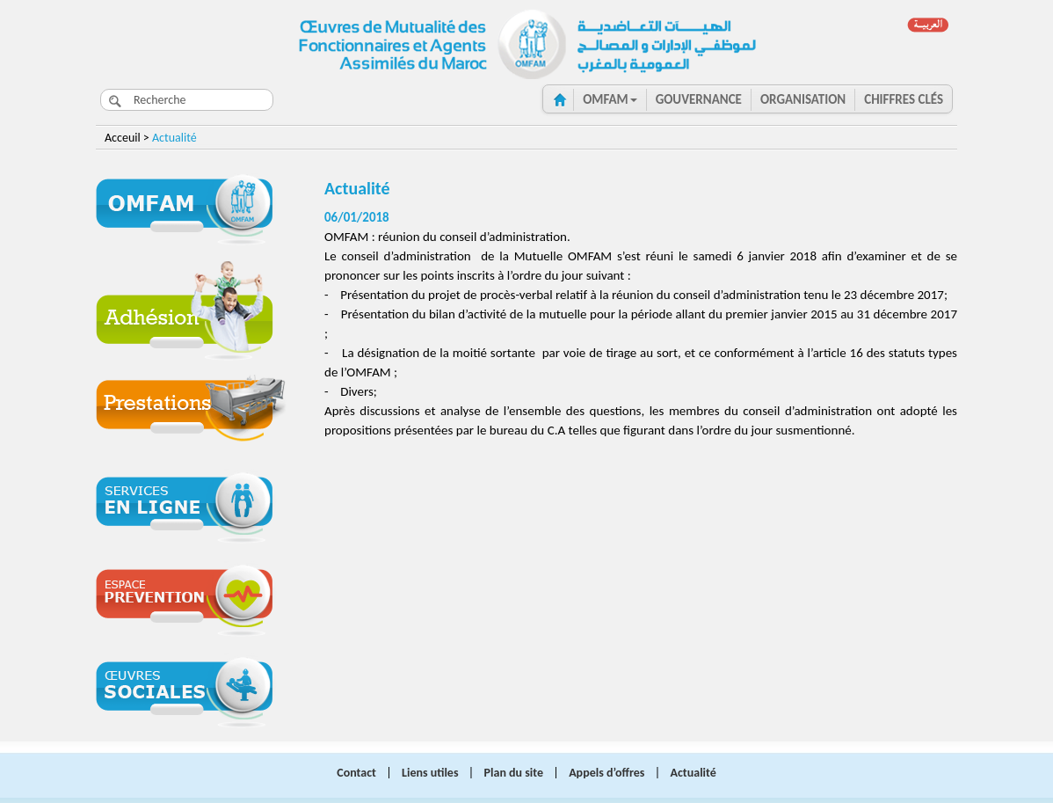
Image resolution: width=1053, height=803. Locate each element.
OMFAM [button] (610, 99)
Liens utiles (430, 772)
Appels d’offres (606, 772)
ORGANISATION (803, 99)
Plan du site (513, 772)
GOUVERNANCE (699, 99)
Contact (356, 772)
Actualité (693, 772)
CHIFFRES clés (903, 99)
